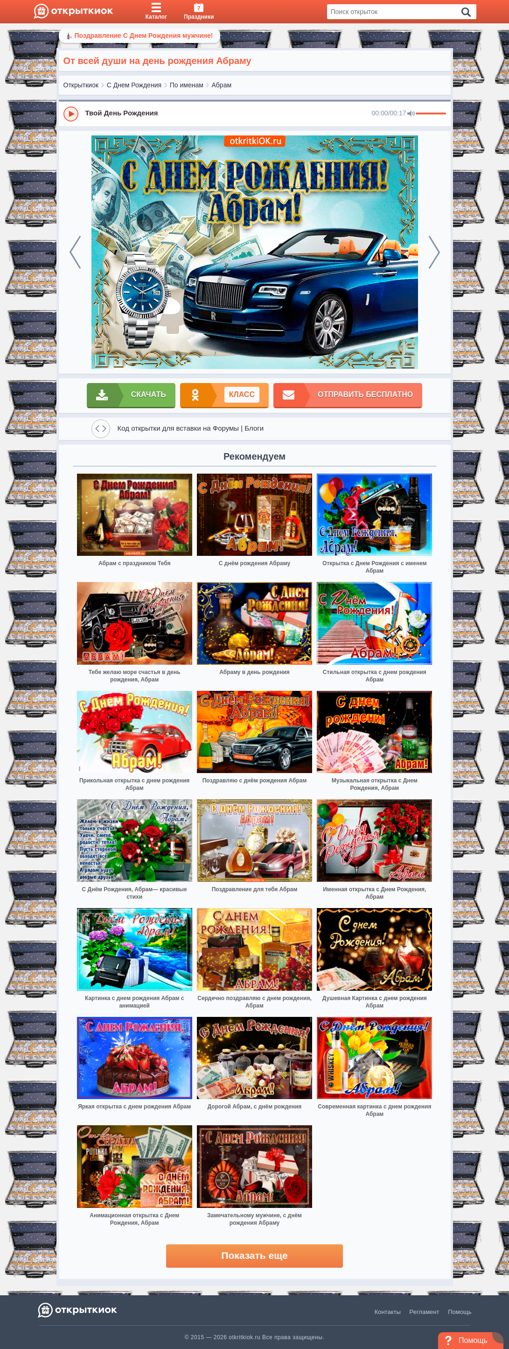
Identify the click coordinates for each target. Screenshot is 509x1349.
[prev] (75, 252)
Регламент (424, 1311)
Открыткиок (81, 85)
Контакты (388, 1311)
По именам (186, 85)
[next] (434, 252)
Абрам (222, 85)
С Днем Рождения (134, 85)
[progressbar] (431, 114)
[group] (255, 113)
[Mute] (411, 114)
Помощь (459, 1311)
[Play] (70, 113)
